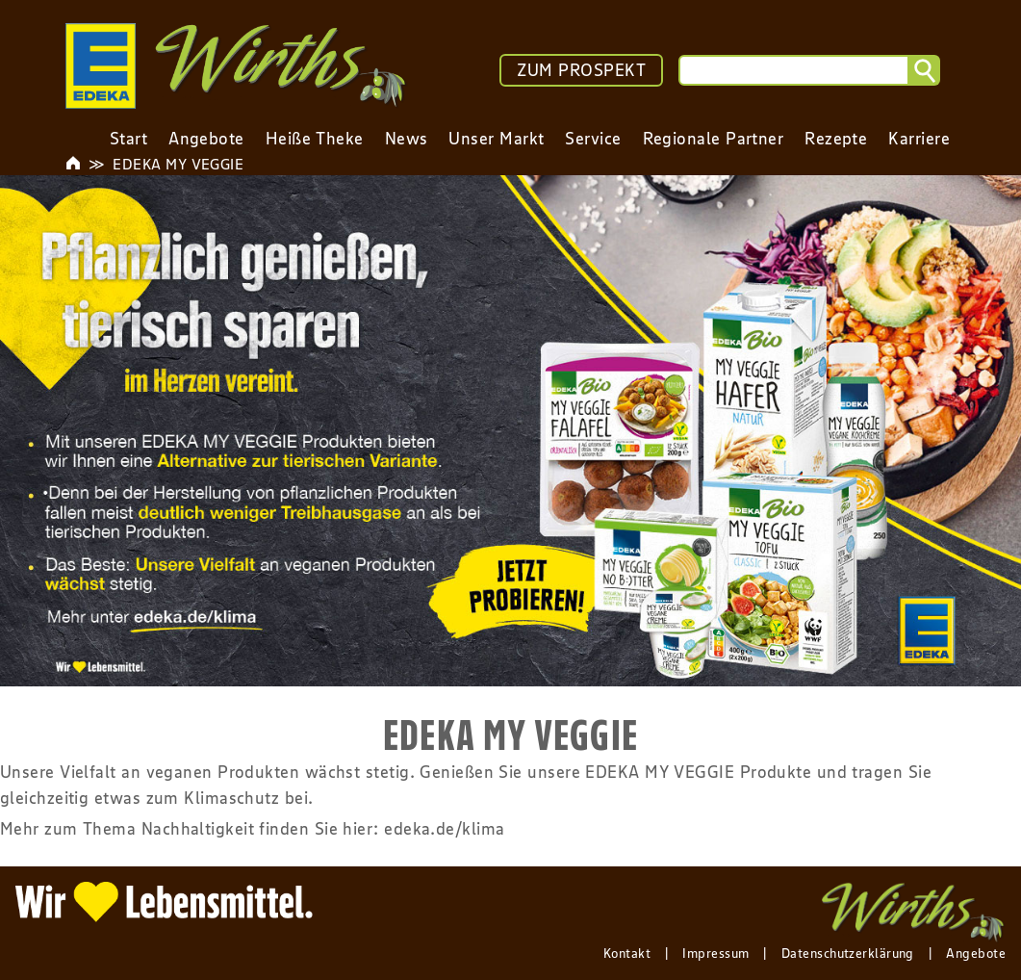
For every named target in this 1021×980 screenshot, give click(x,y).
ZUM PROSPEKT (581, 70)
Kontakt (627, 953)
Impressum (715, 953)
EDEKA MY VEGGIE (178, 163)
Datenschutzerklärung (847, 953)
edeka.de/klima (444, 828)
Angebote (976, 953)
